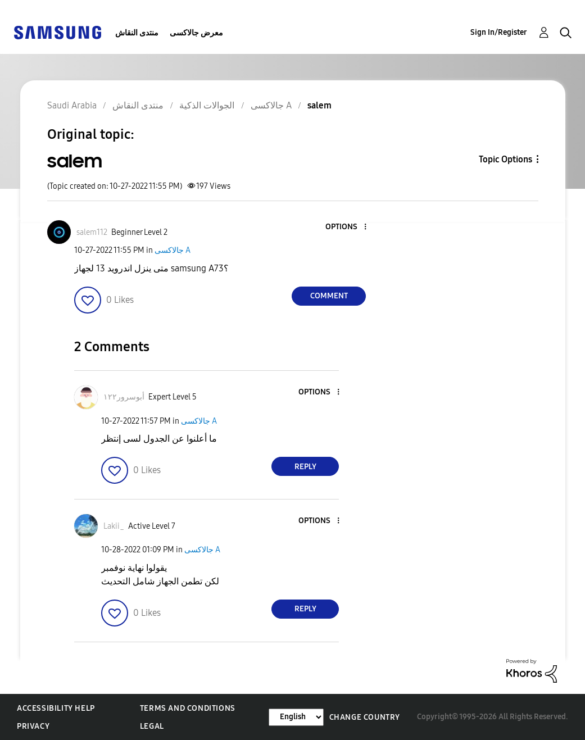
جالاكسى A (173, 250)
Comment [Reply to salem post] (329, 296)
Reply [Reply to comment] (305, 466)
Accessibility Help (56, 708)
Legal (152, 726)
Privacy (33, 726)
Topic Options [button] (505, 159)
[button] (346, 227)
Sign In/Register (498, 32)
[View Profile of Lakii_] (113, 526)
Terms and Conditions (187, 708)
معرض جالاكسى (196, 33)
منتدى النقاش (136, 33)
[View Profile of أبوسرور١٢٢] (123, 397)
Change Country (364, 717)
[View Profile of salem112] (91, 232)
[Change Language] (296, 717)
